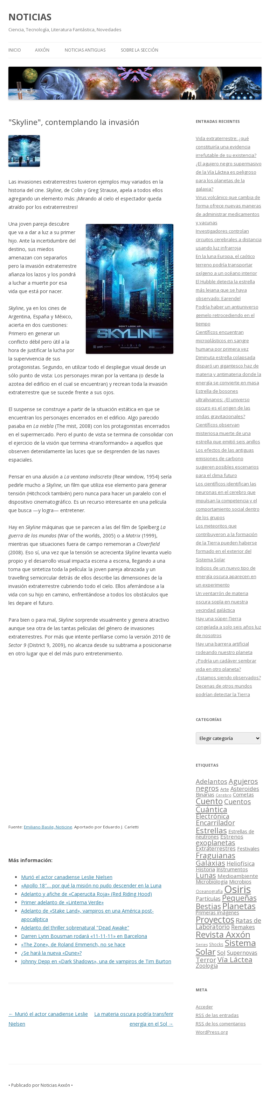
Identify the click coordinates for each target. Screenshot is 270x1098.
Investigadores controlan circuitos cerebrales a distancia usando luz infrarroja (229, 239)
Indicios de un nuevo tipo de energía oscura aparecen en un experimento (226, 576)
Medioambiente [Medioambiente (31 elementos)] (237, 875)
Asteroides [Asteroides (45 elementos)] (244, 789)
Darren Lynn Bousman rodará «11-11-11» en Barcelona (84, 936)
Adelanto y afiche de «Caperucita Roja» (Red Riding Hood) (86, 894)
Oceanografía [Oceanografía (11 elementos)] (209, 891)
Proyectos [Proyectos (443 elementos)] (215, 919)
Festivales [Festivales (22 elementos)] (248, 848)
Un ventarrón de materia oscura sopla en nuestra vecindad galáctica (222, 601)
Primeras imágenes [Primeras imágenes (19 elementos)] (217, 913)
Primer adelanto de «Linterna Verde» (62, 902)
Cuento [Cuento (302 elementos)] (209, 801)
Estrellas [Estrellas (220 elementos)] (211, 830)
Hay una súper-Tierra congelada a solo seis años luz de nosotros (228, 627)
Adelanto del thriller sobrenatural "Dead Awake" (75, 927)
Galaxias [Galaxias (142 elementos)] (210, 863)
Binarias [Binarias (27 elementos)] (205, 794)
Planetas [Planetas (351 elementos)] (239, 906)
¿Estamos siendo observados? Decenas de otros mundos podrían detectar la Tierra (228, 685)
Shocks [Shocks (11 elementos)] (216, 944)
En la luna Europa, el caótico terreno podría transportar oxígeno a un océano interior (226, 264)
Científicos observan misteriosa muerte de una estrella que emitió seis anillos (228, 433)
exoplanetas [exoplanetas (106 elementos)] (215, 842)
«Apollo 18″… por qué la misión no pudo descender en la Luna (91, 885)
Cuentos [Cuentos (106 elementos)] (237, 801)
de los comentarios (221, 1023)
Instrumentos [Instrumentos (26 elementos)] (232, 869)
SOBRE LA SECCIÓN (139, 50)
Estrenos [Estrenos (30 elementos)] (231, 836)
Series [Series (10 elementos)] (202, 944)
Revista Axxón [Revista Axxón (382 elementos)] (223, 934)
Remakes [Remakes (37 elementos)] (243, 927)
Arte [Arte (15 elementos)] (224, 789)
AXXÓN (42, 50)
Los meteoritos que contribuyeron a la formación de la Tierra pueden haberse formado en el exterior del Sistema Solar (226, 543)
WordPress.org (212, 1032)
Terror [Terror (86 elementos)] (206, 959)
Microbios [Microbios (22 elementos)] (240, 881)
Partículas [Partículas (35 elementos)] (208, 898)
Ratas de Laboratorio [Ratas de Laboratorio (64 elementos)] (228, 923)
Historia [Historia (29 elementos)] (205, 869)
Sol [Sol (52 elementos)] (221, 952)
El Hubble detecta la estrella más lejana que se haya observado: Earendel (225, 290)
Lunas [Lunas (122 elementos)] (206, 875)
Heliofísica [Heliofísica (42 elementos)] (241, 863)
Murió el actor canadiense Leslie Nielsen (66, 877)
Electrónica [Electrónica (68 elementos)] (212, 816)
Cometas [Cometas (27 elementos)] (243, 794)
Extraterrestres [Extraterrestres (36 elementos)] (216, 848)
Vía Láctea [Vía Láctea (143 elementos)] (234, 959)
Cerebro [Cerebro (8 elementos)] (223, 795)
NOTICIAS (29, 17)
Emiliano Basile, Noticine (48, 826)
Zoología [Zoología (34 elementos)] (207, 966)
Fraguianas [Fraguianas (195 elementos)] (215, 855)
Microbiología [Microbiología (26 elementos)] (212, 881)
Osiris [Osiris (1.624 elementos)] (237, 889)
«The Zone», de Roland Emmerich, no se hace (73, 944)
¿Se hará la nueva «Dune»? (51, 953)
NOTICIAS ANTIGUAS (85, 50)
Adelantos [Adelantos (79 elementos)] (211, 781)
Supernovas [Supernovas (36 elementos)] (242, 953)
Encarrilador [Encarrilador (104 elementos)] (215, 822)
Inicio (14, 50)
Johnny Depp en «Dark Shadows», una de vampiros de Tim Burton (96, 961)
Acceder (204, 1007)
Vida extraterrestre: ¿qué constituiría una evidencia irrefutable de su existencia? (226, 146)
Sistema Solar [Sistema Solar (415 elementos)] (226, 947)
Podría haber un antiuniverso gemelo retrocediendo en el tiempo (227, 315)
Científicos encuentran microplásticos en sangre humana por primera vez (222, 340)
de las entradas (217, 1015)
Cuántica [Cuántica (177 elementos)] (211, 809)
